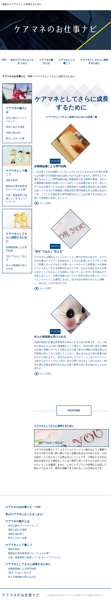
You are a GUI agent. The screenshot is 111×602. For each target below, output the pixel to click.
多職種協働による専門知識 (50, 166)
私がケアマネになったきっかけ (24, 514)
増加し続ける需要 (15, 127)
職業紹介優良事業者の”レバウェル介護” (28, 553)
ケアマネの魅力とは (16, 110)
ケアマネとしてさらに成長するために (16, 237)
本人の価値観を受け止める (50, 336)
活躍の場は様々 (14, 132)
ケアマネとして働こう (16, 172)
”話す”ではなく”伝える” (49, 251)
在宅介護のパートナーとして (23, 525)
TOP (4, 59)
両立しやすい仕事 (15, 138)
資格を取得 (12, 180)
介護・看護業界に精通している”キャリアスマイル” (17, 198)
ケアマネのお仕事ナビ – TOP (23, 507)
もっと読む (46, 203)
